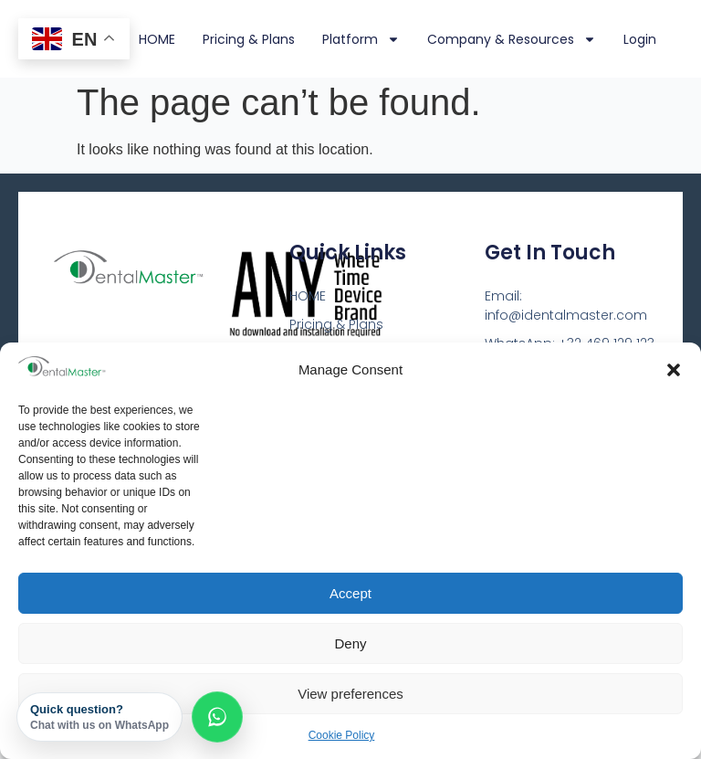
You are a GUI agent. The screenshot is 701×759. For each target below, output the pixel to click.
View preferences (350, 693)
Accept (350, 593)
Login (639, 39)
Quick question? (99, 717)
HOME (157, 39)
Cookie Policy (342, 735)
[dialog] (667, 722)
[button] (673, 370)
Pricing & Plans (249, 39)
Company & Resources (511, 39)
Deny (350, 643)
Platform (361, 39)
